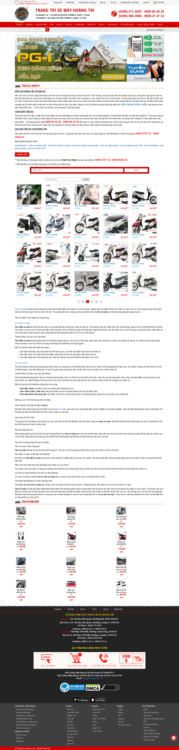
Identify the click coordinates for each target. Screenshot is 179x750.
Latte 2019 (96, 712)
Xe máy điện (41, 24)
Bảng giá (91, 24)
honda (19, 24)
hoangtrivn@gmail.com (93, 678)
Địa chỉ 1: (65, 619)
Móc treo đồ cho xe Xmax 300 (121, 592)
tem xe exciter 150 (36, 148)
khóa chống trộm (146, 24)
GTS (119, 716)
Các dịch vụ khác (149, 740)
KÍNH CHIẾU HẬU (150, 730)
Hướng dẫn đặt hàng (23, 712)
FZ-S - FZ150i (97, 731)
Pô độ (146, 709)
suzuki (59, 24)
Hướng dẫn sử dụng (87, 2)
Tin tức (113, 2)
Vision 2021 (71, 728)
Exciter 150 (96, 728)
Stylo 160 (70, 709)
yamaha (29, 24)
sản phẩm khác (128, 24)
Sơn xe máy (148, 716)
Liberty (120, 709)
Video (160, 24)
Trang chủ (58, 2)
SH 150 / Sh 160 (72, 734)
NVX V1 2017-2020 (99, 719)
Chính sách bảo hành (23, 728)
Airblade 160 (71, 716)
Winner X (70, 740)
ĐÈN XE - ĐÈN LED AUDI (152, 734)
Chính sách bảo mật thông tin (26, 725)
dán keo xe (112, 24)
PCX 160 (70, 725)
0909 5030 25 (119, 159)
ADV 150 (70, 737)
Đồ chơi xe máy (21, 735)
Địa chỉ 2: (66, 632)
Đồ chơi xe (19, 738)
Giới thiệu (70, 2)
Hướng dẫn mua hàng (130, 2)
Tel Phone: (82, 625)
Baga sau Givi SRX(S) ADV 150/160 (121, 544)
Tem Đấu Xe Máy (22, 323)
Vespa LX (121, 719)
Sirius (94, 725)
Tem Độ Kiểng (21, 363)
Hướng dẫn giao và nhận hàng (26, 722)
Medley (120, 712)
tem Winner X (21, 145)
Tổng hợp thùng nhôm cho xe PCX (21, 518)
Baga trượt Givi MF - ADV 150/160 (71, 544)
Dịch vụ (103, 2)
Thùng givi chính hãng (151, 712)
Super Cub (70, 744)
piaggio (68, 24)
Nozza (95, 722)
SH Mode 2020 (72, 731)
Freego (95, 716)
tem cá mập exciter (109, 145)
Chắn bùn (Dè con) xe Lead (121, 568)
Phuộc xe (147, 727)
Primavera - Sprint (124, 725)
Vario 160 (70, 719)
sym (51, 24)
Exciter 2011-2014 (99, 709)
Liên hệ (146, 2)
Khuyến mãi (118, 609)
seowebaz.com (29, 748)
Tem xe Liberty (23, 206)
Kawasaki (79, 24)
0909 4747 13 (102, 159)
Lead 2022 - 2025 (73, 712)
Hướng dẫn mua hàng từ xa (25, 716)
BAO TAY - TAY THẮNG (151, 737)
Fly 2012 (121, 722)
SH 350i (69, 722)
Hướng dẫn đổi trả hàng (24, 719)
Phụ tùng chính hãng (151, 724)
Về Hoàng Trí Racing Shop (25, 709)
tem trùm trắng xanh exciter (86, 145)
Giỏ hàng (160, 2)
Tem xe (101, 24)
